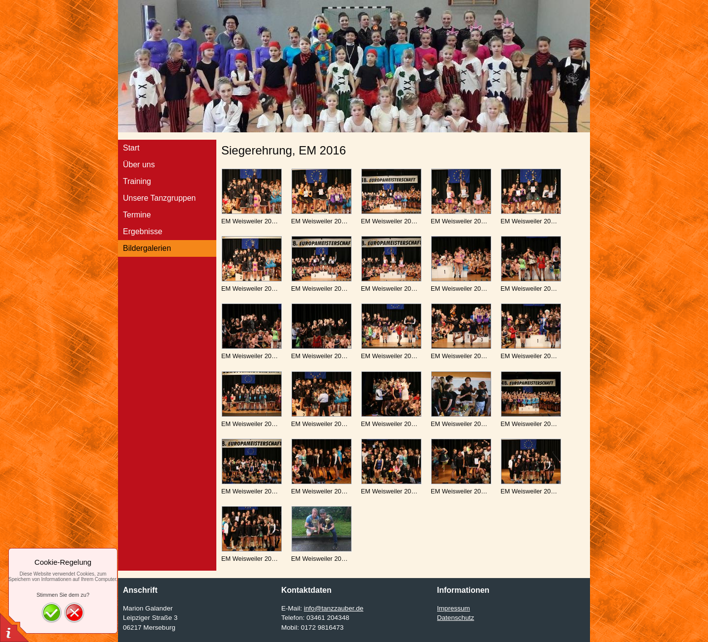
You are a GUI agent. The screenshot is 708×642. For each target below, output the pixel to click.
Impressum (453, 608)
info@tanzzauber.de (333, 608)
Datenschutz (455, 617)
